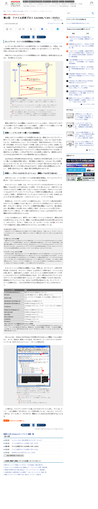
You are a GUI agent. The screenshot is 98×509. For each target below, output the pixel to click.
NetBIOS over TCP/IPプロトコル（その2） (24, 452)
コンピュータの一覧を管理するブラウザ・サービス (27, 440)
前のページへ (25, 37)
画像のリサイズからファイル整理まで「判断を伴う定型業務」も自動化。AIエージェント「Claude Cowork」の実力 (81, 100)
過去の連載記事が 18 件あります (15, 455)
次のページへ (41, 37)
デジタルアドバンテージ (54, 23)
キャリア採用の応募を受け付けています (78, 23)
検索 (93, 13)
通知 (23, 29)
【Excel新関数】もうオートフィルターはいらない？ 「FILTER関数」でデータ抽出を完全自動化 (81, 61)
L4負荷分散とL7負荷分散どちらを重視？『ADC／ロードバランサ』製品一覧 (25, 472)
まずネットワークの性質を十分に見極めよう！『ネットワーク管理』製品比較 (26, 467)
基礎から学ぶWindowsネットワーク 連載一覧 (18, 434)
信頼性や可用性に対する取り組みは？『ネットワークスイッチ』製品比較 (25, 469)
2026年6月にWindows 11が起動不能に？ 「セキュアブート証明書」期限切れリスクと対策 (81, 38)
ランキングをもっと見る (88, 104)
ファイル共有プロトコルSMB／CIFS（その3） (25, 443)
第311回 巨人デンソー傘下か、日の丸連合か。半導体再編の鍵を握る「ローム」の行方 (81, 68)
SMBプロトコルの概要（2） (17, 420)
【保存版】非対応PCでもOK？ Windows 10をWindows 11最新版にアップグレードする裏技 (81, 75)
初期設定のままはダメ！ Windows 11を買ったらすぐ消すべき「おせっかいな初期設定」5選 (81, 46)
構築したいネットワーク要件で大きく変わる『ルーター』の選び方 (23, 474)
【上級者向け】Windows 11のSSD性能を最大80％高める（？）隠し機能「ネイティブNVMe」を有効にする (81, 93)
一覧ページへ (91, 150)
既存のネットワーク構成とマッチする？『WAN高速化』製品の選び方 (24, 465)
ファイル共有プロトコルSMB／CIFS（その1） (25, 449)
